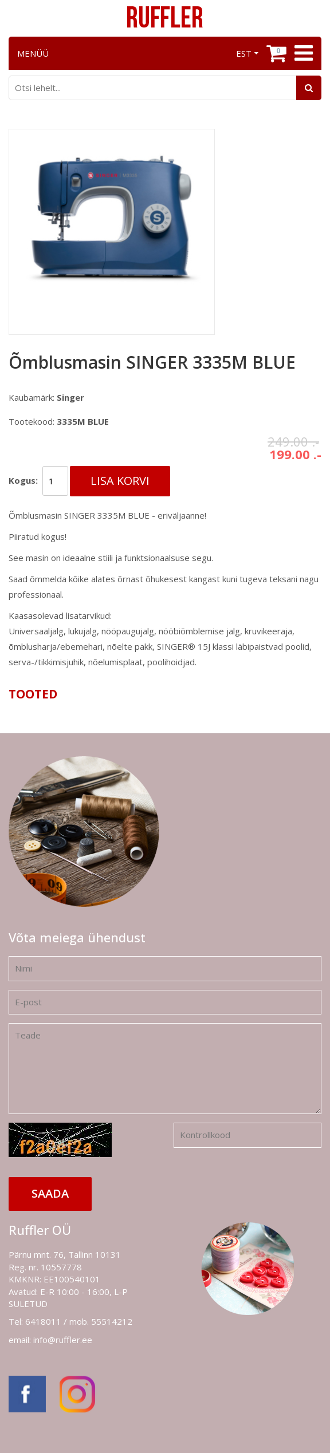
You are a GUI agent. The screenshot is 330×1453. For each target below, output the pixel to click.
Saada (50, 1193)
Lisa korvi (120, 480)
